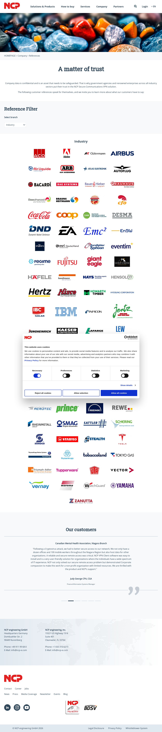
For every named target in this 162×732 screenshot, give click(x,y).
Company (101, 6)
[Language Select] (154, 6)
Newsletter (45, 694)
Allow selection (81, 393)
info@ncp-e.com (19, 650)
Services (85, 6)
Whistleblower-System (136, 728)
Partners (118, 6)
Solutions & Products (42, 6)
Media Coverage (29, 694)
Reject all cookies (43, 393)
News (6, 694)
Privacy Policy (32, 360)
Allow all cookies (119, 393)
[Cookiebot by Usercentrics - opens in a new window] (126, 337)
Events (57, 694)
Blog (65, 694)
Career (18, 688)
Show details (126, 385)
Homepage (10, 55)
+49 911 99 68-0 (19, 646)
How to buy (67, 6)
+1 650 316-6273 (60, 646)
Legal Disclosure (96, 728)
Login (145, 6)
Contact (8, 688)
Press (15, 694)
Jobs (27, 688)
